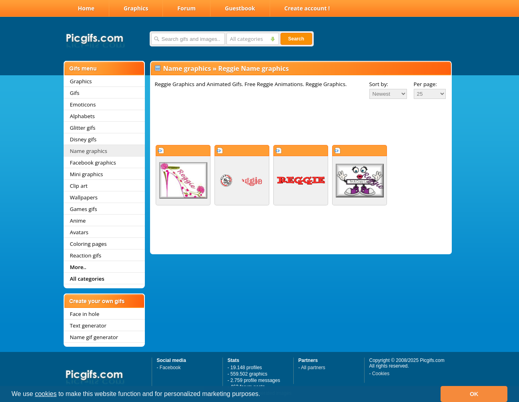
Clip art (79, 185)
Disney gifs (83, 139)
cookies (45, 393)
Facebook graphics (93, 162)
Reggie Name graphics (253, 68)
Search (296, 39)
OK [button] (474, 394)
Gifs (75, 92)
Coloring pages (88, 243)
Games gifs (83, 209)
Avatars (79, 232)
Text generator (88, 325)
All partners (313, 367)
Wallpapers (84, 197)
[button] (263, 395)
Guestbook (240, 8)
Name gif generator (94, 337)
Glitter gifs (83, 127)
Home (86, 8)
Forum (186, 8)
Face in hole (85, 314)
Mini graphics (86, 174)
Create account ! (307, 8)
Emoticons (83, 104)
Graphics (136, 8)
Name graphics (88, 151)
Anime (78, 220)
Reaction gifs (86, 255)
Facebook (170, 367)
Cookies (380, 373)
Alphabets (82, 116)
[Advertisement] (301, 122)
